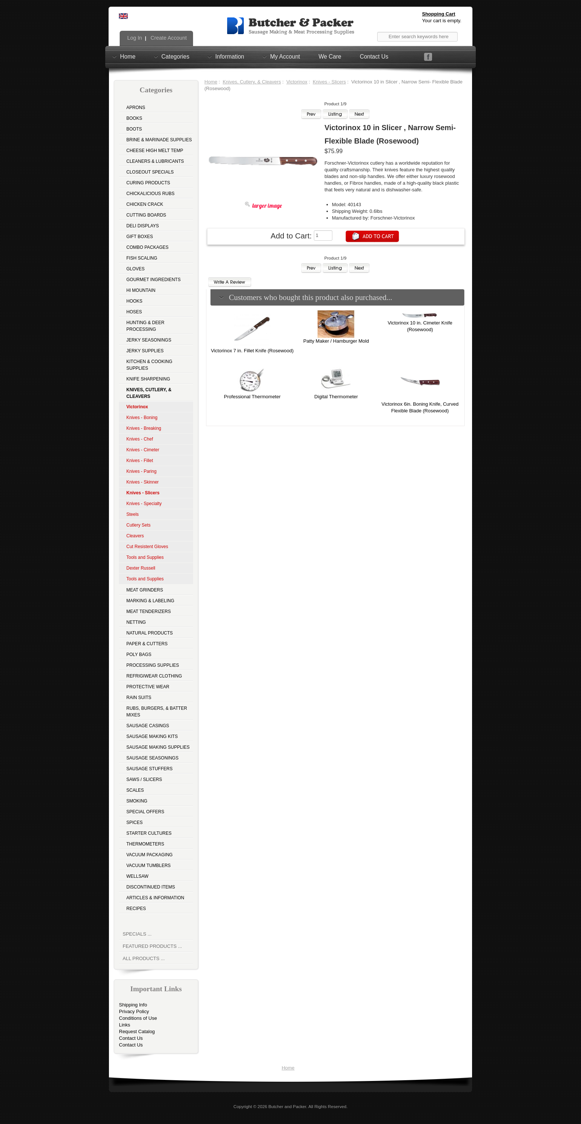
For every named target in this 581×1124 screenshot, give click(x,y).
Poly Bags (139, 654)
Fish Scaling (141, 258)
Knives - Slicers (329, 82)
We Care (330, 56)
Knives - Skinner (142, 482)
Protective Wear (147, 686)
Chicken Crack (144, 204)
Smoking (136, 801)
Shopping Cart (438, 14)
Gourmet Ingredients (153, 279)
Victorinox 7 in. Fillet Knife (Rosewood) (252, 350)
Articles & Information (155, 897)
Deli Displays (142, 225)
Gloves (135, 268)
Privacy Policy (134, 1011)
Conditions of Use (138, 1018)
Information (229, 56)
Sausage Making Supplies (158, 747)
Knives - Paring (141, 471)
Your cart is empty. (441, 20)
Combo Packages (147, 247)
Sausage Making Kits (152, 736)
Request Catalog (137, 1031)
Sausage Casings (147, 725)
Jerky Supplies (145, 350)
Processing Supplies (152, 665)
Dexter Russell (140, 568)
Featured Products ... (152, 946)
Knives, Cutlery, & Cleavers (252, 82)
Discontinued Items (150, 887)
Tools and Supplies (145, 557)
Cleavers (135, 535)
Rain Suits (138, 697)
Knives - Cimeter (142, 449)
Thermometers (145, 844)
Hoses (134, 311)
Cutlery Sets (138, 525)
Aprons (135, 107)
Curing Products (148, 182)
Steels (132, 514)
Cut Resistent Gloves (147, 546)
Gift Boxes (139, 236)
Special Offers (145, 811)
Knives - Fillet (139, 460)
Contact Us (374, 56)
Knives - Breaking (143, 428)
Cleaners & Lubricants (155, 161)
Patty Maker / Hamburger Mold (336, 341)
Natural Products (149, 633)
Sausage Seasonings (152, 758)
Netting (136, 622)
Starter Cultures (149, 833)
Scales (135, 790)
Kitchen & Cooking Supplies (149, 365)
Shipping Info (133, 1005)
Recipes (136, 908)
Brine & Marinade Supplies (159, 139)
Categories (175, 56)
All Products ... (144, 958)
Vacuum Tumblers (148, 865)
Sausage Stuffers (149, 768)
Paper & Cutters (146, 643)
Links (124, 1025)
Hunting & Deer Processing (145, 326)
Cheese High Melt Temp (154, 150)
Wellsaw (137, 876)
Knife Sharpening (148, 379)
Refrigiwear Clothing (154, 676)
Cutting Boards (146, 215)
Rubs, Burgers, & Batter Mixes (156, 712)
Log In (134, 38)
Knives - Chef (139, 439)
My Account (285, 56)
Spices (134, 822)
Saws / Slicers (144, 779)
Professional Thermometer (252, 396)
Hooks (134, 301)
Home (128, 56)
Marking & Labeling (150, 600)
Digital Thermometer (336, 396)
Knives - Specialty (144, 503)
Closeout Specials (150, 172)
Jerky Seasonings (148, 340)
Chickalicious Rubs (150, 193)
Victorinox (297, 82)
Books (134, 118)
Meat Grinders (144, 590)
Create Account (168, 38)
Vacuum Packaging (149, 854)
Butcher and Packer (287, 1106)
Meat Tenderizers (148, 611)
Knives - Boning (141, 417)
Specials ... (137, 934)
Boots (134, 129)
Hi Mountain (140, 290)
